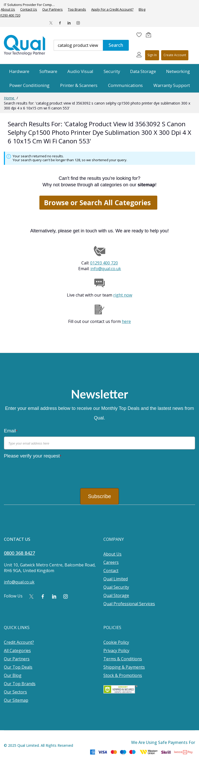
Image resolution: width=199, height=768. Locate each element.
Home (9, 97)
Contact (110, 570)
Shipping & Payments (124, 667)
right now (122, 295)
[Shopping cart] (150, 34)
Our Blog (13, 675)
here (126, 321)
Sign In (152, 55)
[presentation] (43, 471)
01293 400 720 (104, 263)
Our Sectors (15, 692)
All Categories (17, 650)
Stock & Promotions (122, 675)
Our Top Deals (18, 667)
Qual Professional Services (129, 604)
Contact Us (28, 9)
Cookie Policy (116, 642)
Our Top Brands (19, 683)
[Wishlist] (139, 34)
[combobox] (78, 45)
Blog (142, 9)
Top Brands (77, 9)
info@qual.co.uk (105, 268)
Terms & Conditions (122, 659)
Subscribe (99, 496)
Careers (111, 562)
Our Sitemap (16, 700)
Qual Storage (116, 595)
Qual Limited (115, 579)
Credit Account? (19, 642)
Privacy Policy (116, 650)
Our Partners (52, 9)
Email (10, 430)
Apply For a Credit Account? (112, 9)
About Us (112, 554)
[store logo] (25, 45)
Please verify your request (32, 456)
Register (174, 55)
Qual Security (116, 587)
